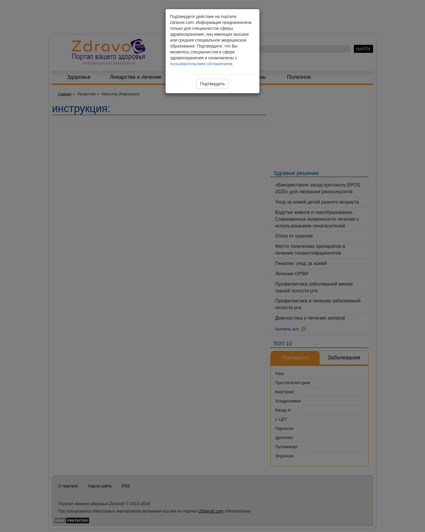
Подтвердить (212, 83)
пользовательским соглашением (201, 63)
